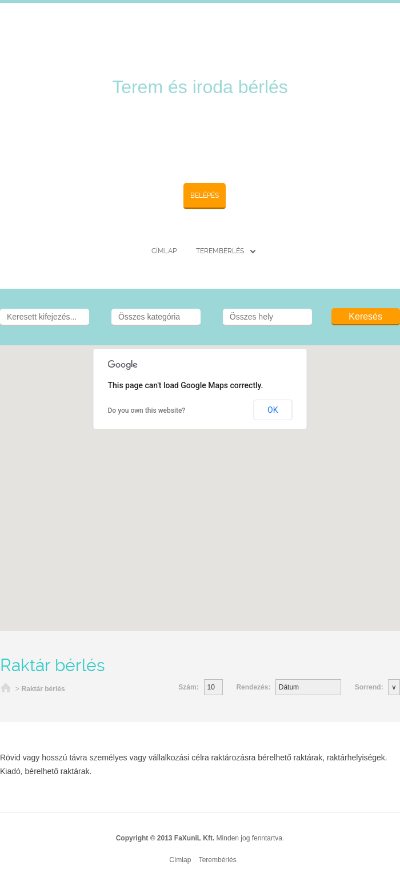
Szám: (188, 687)
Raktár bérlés (43, 689)
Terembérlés (220, 251)
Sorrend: (370, 687)
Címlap (164, 251)
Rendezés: (254, 687)
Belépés (204, 196)
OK (272, 409)
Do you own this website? (147, 410)
